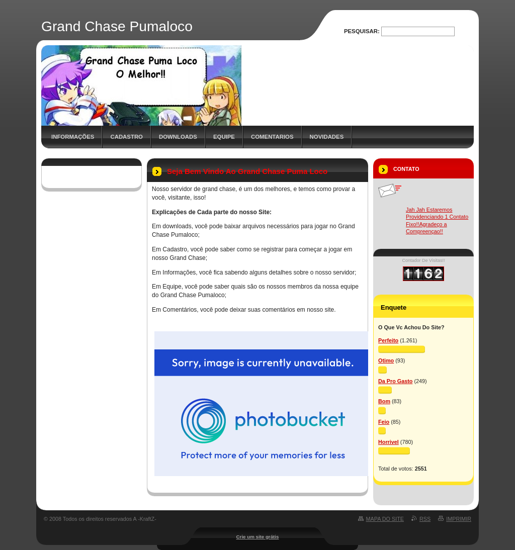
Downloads (178, 137)
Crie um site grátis (257, 536)
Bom (384, 401)
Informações (72, 137)
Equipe (224, 137)
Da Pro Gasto (395, 381)
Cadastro (126, 137)
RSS (425, 519)
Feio (383, 422)
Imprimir (458, 519)
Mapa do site (385, 519)
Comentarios (272, 137)
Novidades (327, 137)
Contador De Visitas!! (423, 260)
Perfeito (388, 340)
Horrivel (388, 442)
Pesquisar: (362, 31)
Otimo (386, 360)
